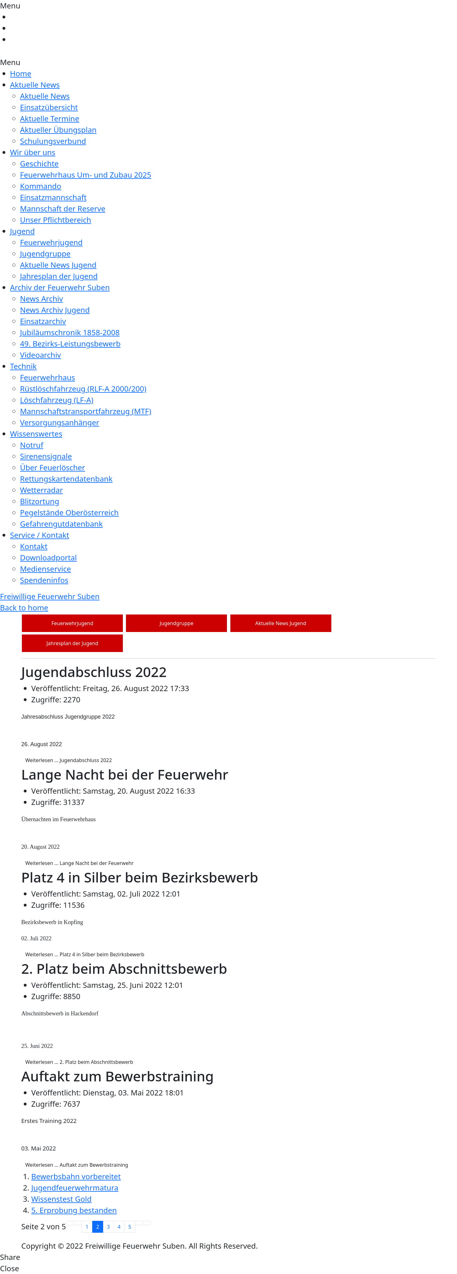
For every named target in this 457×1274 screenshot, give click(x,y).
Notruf (31, 445)
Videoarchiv (40, 355)
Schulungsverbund (53, 141)
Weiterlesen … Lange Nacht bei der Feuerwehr (79, 863)
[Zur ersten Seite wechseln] (70, 1223)
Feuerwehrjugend (51, 242)
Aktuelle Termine (49, 118)
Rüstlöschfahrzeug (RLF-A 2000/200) (83, 388)
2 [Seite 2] (97, 1226)
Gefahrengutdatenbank (61, 523)
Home (20, 73)
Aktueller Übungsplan (58, 129)
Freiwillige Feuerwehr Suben (50, 596)
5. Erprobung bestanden (74, 1210)
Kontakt (34, 546)
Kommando (40, 186)
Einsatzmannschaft (53, 197)
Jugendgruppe (45, 253)
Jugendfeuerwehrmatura (74, 1187)
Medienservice (45, 569)
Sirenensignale (46, 456)
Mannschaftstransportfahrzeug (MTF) (85, 411)
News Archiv (41, 298)
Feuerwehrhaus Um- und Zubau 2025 (85, 174)
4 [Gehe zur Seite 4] (119, 1226)
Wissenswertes (36, 433)
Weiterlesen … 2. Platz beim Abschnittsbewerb (79, 1062)
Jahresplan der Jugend (59, 276)
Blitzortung (39, 501)
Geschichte (39, 163)
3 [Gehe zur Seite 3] (108, 1226)
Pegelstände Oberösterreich (69, 512)
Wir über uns (32, 152)
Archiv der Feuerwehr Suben (60, 287)
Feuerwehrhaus (47, 377)
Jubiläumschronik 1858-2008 (70, 332)
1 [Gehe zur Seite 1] (87, 1226)
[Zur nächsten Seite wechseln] (139, 1223)
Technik (23, 366)
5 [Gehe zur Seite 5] (129, 1226)
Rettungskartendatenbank (66, 478)
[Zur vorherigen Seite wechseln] (78, 1223)
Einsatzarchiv (43, 321)
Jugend (22, 231)
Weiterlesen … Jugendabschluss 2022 (68, 760)
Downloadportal (48, 557)
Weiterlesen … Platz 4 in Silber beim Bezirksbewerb (84, 954)
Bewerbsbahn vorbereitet (76, 1176)
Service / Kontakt (39, 535)
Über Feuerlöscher (52, 467)
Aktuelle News (35, 84)
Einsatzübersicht (49, 107)
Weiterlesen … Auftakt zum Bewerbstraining (76, 1164)
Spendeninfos (44, 580)
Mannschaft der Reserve (62, 208)
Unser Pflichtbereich (55, 220)
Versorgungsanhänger (59, 422)
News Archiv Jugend (55, 310)
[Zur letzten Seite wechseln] (147, 1223)
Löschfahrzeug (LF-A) (56, 400)
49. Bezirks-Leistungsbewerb (70, 343)
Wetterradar (41, 490)
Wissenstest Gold (61, 1199)
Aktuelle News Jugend (58, 265)
